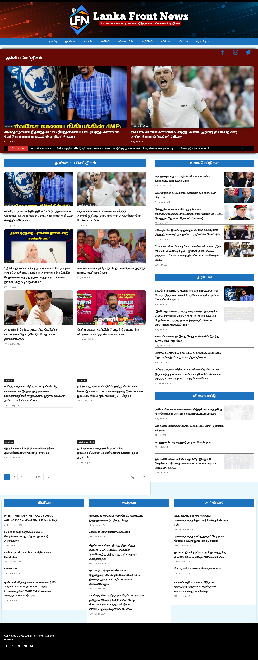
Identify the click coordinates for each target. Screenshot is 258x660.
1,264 (38, 477)
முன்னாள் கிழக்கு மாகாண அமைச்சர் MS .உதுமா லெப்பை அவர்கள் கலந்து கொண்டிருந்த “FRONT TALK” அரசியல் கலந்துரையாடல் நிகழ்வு (30, 589)
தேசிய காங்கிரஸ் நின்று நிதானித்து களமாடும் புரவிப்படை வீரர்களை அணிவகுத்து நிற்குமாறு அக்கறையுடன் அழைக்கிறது (114, 552)
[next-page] (48, 477)
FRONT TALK (11, 568)
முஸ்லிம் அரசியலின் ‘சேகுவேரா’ (109, 532)
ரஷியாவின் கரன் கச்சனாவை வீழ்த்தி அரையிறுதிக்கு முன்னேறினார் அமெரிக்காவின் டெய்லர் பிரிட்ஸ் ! (184, 134)
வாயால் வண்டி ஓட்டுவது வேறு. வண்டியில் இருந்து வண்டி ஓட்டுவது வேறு (111, 270)
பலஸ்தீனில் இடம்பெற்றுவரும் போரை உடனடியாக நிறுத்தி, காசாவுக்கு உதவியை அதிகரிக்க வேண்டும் (187, 232)
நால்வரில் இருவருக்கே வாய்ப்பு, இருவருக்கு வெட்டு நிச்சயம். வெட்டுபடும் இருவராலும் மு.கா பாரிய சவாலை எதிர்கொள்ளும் (114, 577)
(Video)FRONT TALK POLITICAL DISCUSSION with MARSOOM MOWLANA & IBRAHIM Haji (30, 518)
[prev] (242, 148)
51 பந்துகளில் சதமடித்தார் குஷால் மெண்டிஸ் (183, 442)
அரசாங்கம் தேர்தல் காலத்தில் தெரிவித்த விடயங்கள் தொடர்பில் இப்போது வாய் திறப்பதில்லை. (31, 334)
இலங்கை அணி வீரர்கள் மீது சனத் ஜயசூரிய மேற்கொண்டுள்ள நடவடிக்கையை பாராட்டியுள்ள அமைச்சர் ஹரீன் (185, 463)
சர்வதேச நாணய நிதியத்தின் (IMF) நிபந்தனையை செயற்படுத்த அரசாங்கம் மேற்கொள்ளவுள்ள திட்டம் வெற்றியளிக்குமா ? (62, 134)
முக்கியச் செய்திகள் (140, 126)
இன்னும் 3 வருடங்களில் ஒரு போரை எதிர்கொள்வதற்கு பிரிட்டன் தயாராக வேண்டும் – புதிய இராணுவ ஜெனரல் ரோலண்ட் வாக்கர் (189, 214)
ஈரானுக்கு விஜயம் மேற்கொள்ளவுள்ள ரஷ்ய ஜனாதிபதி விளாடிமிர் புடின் (182, 178)
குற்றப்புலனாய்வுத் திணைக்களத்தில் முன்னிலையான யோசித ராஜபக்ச (29, 450)
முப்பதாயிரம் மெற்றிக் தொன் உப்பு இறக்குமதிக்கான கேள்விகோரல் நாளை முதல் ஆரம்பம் (107, 453)
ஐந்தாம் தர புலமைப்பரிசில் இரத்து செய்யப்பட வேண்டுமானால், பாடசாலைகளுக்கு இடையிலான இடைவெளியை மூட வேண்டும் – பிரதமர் (110, 391)
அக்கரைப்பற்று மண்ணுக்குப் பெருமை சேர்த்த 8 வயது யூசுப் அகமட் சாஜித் (199, 538)
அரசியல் (9, 126)
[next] (248, 148)
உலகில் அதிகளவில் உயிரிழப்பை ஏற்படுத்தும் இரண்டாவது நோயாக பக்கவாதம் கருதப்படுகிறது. (195, 586)
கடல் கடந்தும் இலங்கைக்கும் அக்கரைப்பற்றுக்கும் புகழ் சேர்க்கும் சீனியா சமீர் (201, 520)
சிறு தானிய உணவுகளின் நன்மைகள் (197, 568)
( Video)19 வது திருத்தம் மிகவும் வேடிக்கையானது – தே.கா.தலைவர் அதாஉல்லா (26, 536)
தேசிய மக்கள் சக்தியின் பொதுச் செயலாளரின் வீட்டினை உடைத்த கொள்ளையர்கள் (108, 332)
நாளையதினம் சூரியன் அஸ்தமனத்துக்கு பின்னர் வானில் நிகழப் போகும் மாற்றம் (200, 554)
